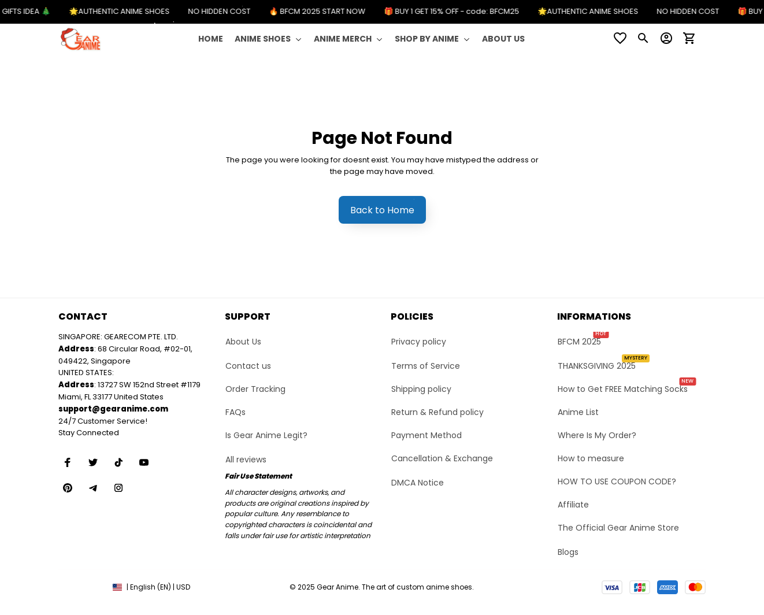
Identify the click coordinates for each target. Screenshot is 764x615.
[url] (113, 409)
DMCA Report (80, 587)
